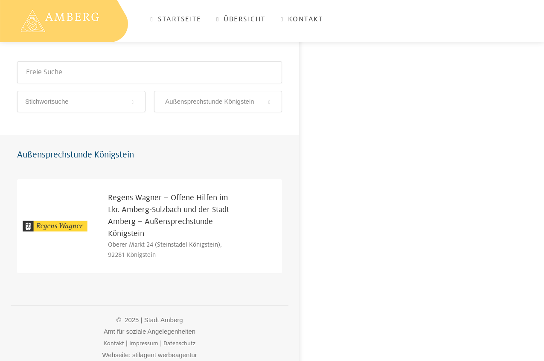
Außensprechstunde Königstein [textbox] (208, 101)
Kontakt (302, 19)
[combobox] (81, 101)
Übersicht (240, 19)
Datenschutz (179, 343)
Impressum (143, 343)
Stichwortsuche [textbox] (47, 101)
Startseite (176, 19)
